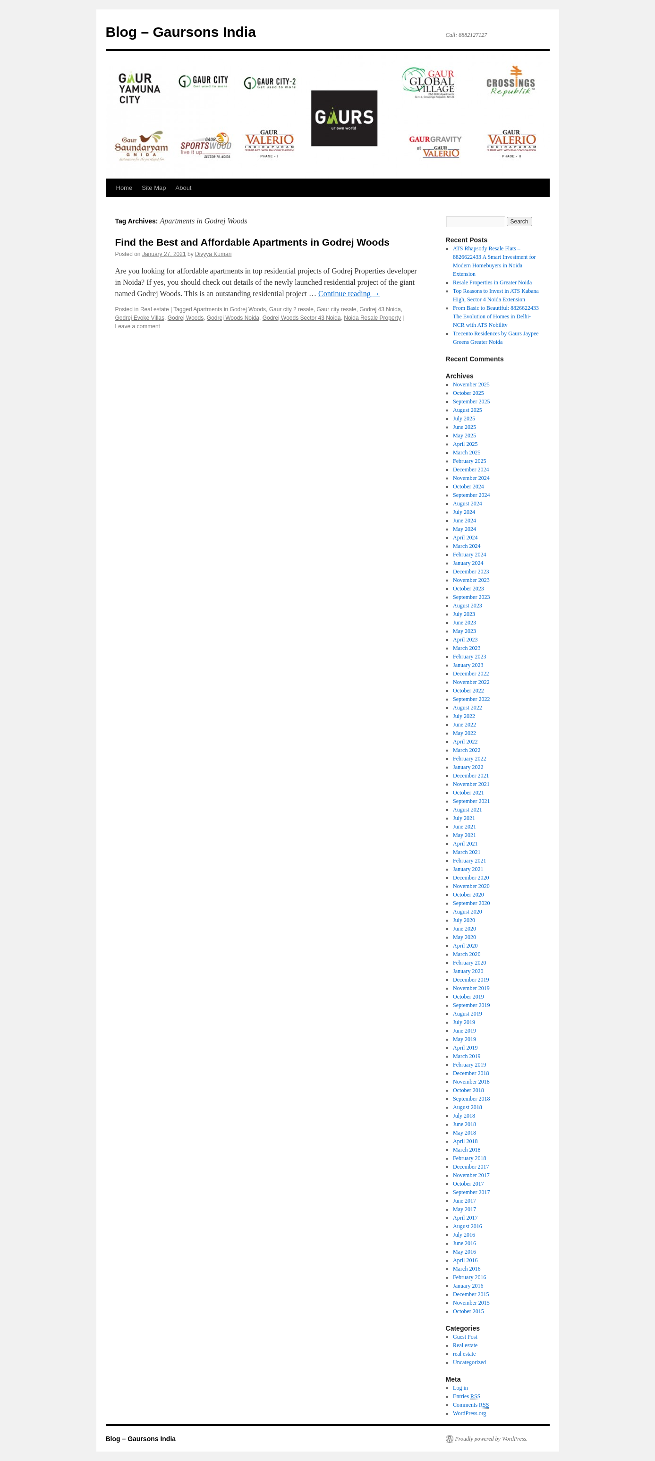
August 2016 (467, 1226)
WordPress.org (469, 1413)
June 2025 (464, 427)
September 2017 (471, 1192)
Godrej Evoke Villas (140, 318)
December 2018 (471, 1073)
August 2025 (467, 410)
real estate (464, 1353)
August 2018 (467, 1107)
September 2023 (471, 597)
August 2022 (467, 707)
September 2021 (471, 801)
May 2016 (464, 1251)
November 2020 (471, 886)
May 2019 (464, 1039)
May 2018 (464, 1132)
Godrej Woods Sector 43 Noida (302, 318)
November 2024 (471, 478)
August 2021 (467, 809)
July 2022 (464, 716)
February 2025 (469, 461)
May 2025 (464, 435)
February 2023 (469, 656)
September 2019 (471, 1005)
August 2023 (467, 605)
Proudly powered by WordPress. (491, 1438)
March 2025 (466, 452)
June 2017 (464, 1200)
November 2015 (471, 1302)
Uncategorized (469, 1362)
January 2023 (468, 665)
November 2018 (471, 1081)
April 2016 (465, 1260)
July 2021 (464, 818)
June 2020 (464, 928)
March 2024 (466, 546)
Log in (460, 1387)
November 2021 (471, 784)
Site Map (154, 187)
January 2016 (468, 1285)
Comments (471, 1405)
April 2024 (465, 537)
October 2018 (468, 1090)
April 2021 (465, 843)
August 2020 (467, 911)
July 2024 (464, 512)
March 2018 (466, 1149)
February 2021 (469, 860)
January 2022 (468, 767)
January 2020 (468, 971)
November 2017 (471, 1175)
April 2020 (465, 945)
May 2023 (464, 631)
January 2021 (468, 869)
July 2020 (464, 920)
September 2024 (471, 495)
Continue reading (349, 294)
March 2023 (466, 648)
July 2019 (464, 1022)
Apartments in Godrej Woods (229, 309)
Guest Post (465, 1336)
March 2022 (466, 750)
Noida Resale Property (372, 318)
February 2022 (469, 758)
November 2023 (471, 580)
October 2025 (468, 393)
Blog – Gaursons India (181, 32)
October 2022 (468, 690)
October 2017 (468, 1183)
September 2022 (471, 699)
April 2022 (465, 741)
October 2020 (468, 894)
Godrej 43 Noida (379, 309)
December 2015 (471, 1294)
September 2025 (471, 401)
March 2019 (466, 1056)
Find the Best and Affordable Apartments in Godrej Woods (252, 242)
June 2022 (464, 724)
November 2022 (471, 682)
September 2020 (471, 903)
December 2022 (471, 673)
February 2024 (469, 554)
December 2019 (471, 979)
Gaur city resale (336, 309)
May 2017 (464, 1209)
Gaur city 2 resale (291, 309)
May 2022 (464, 733)
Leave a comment (137, 326)
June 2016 (464, 1243)
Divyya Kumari (213, 254)
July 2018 (464, 1115)
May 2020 (464, 937)
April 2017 (465, 1217)
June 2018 (464, 1124)
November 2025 (471, 384)
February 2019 (469, 1064)
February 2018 (469, 1158)
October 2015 (468, 1311)
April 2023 (465, 639)
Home (124, 187)
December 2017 (471, 1166)
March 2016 (466, 1268)
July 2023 (464, 614)
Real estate (154, 309)
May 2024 (464, 529)
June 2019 (464, 1030)
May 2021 (464, 835)
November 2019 (471, 988)
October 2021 (468, 792)
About (184, 187)
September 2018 (471, 1098)
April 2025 (465, 444)
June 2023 (464, 622)
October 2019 (468, 996)
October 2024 (468, 486)
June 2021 (464, 826)
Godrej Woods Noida (233, 318)
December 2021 (471, 775)
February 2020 (469, 962)
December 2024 (471, 469)
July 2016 (464, 1234)
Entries (466, 1396)
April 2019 (465, 1047)
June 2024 (464, 520)
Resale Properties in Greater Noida (492, 282)
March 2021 (466, 852)
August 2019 (467, 1013)
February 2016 (469, 1277)
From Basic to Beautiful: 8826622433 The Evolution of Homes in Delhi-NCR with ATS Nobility (496, 316)
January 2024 (468, 563)
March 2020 (466, 954)
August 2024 (467, 503)
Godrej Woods (186, 318)
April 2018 (465, 1141)
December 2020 (471, 877)
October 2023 (468, 588)
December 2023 (471, 571)
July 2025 (464, 418)
